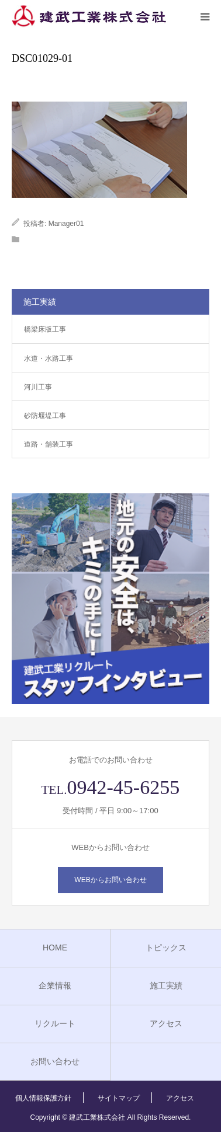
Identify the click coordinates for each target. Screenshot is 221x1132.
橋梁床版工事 (45, 329)
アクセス (166, 1023)
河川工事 (38, 387)
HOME (55, 947)
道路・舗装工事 (48, 444)
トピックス (166, 947)
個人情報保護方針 (43, 1098)
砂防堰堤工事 (45, 416)
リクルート (54, 1023)
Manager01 (66, 224)
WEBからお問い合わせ (110, 880)
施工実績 (166, 985)
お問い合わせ (55, 1061)
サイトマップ (119, 1098)
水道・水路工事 (48, 358)
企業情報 (55, 985)
